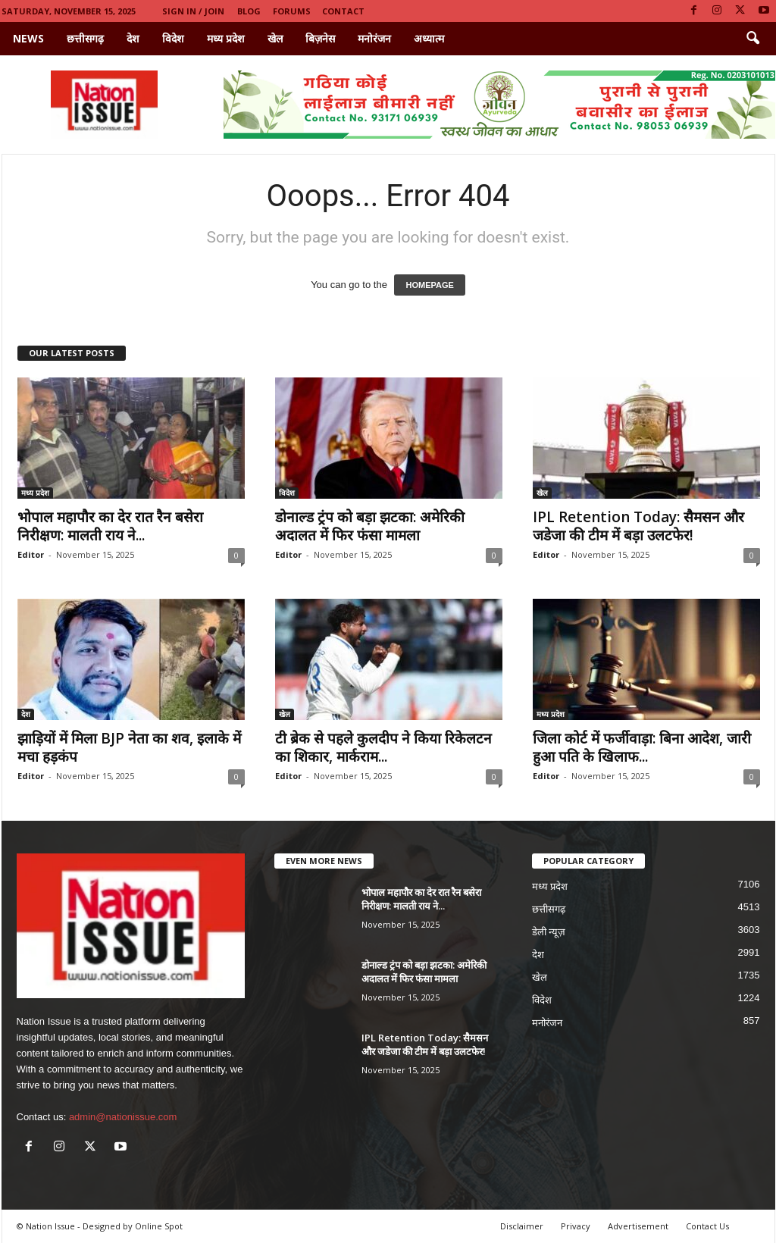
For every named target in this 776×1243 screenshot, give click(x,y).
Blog (249, 11)
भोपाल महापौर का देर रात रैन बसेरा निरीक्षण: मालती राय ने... (110, 526)
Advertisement (638, 1226)
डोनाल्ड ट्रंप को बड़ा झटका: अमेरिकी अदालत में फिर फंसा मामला (370, 526)
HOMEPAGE (429, 285)
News (28, 38)
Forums (292, 11)
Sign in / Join (193, 11)
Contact (343, 11)
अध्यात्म (429, 38)
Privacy (575, 1226)
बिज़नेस (320, 38)
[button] (752, 38)
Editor (30, 554)
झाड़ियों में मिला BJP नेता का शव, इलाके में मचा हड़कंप (129, 747)
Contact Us (707, 1226)
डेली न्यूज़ (549, 932)
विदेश (173, 38)
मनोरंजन (374, 38)
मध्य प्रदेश (226, 38)
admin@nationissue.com (123, 1116)
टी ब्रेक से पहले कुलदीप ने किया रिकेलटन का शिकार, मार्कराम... (383, 747)
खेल (275, 38)
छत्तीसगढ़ (85, 38)
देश (133, 38)
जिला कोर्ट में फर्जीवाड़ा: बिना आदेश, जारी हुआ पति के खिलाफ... (642, 747)
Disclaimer (521, 1226)
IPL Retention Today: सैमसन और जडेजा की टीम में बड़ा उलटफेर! (638, 526)
